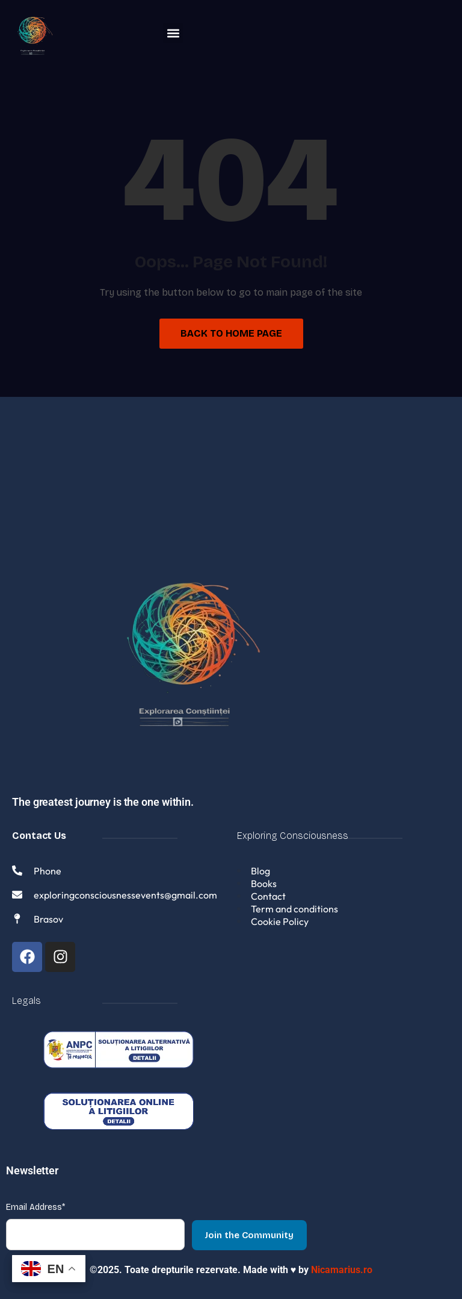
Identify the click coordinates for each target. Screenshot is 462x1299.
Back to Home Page (231, 333)
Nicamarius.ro (341, 1270)
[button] (173, 33)
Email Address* (35, 1207)
